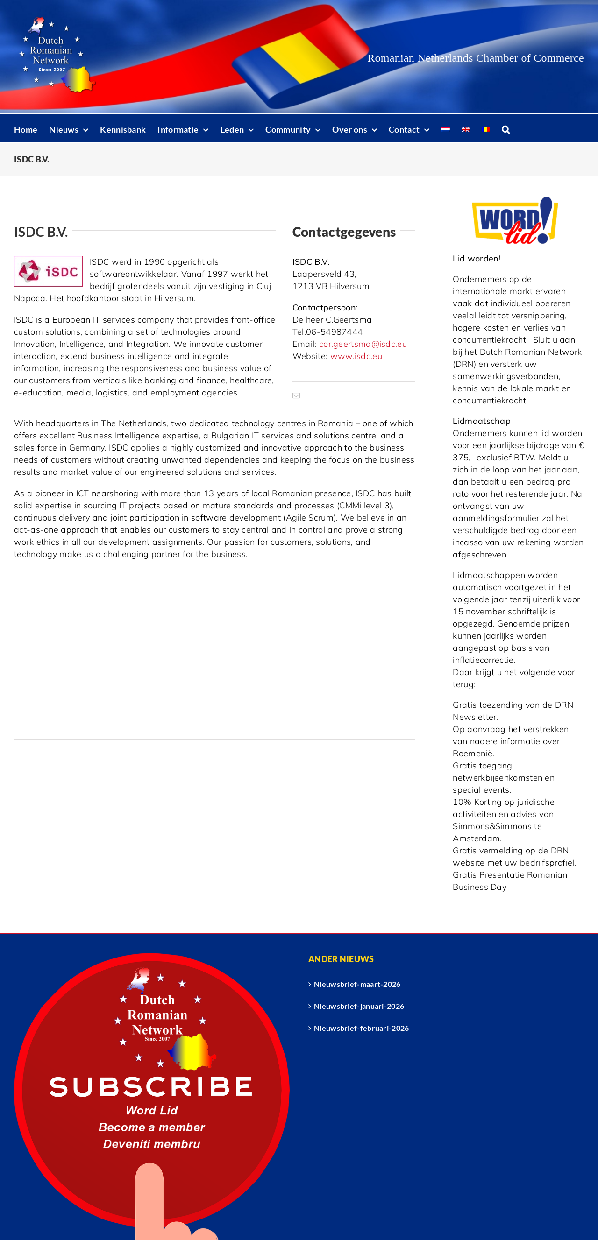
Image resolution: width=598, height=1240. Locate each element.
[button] (506, 128)
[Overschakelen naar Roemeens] (486, 128)
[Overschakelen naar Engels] (466, 128)
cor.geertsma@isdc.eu (363, 343)
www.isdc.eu (356, 356)
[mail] (296, 395)
